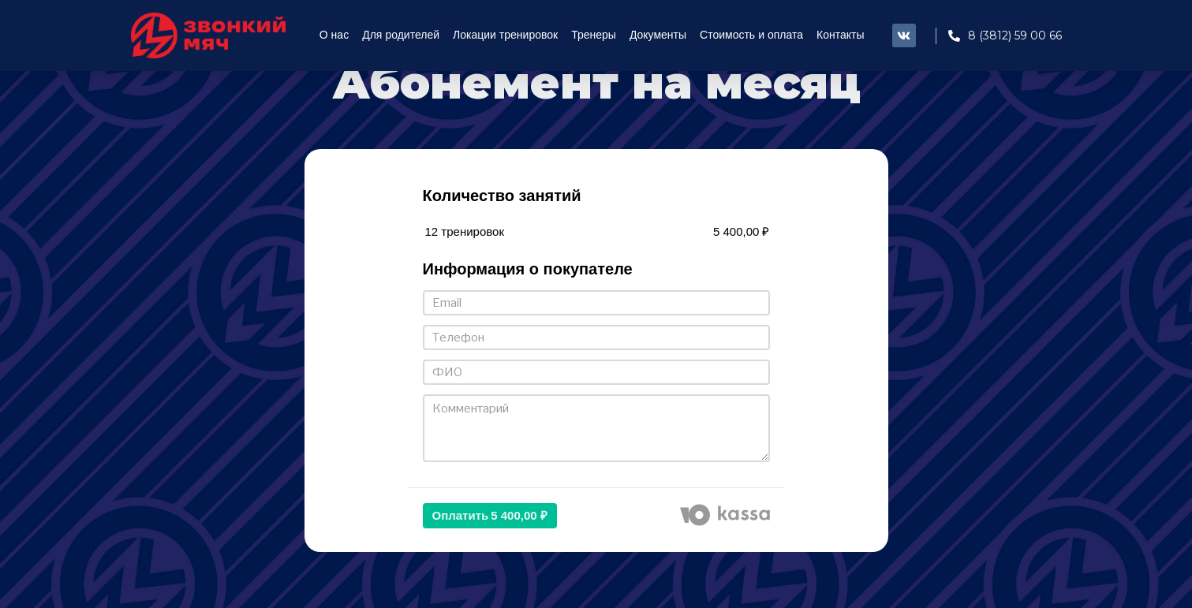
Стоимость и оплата (751, 35)
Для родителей (400, 35)
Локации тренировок (505, 35)
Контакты (840, 35)
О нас (334, 35)
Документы (658, 35)
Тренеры (593, 35)
